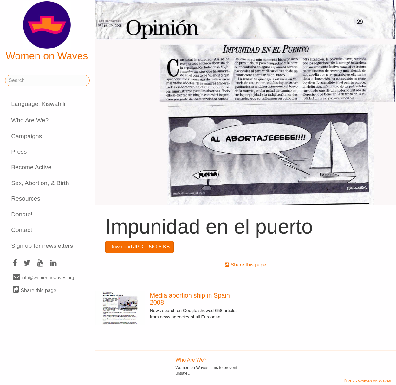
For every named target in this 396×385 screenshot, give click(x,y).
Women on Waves (47, 31)
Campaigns (26, 136)
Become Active (31, 167)
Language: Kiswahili (38, 103)
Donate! (21, 214)
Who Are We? (30, 120)
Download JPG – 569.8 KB (139, 246)
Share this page (34, 290)
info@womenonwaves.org (43, 277)
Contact (21, 230)
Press (19, 151)
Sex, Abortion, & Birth (40, 183)
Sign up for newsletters (42, 245)
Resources (25, 198)
